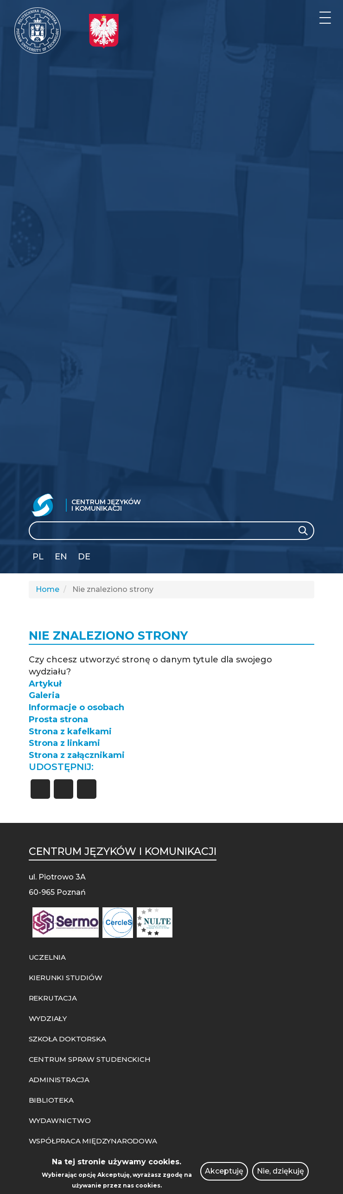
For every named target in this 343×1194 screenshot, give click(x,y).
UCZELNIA (47, 957)
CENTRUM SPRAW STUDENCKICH (90, 1059)
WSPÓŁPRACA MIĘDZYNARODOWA (93, 1140)
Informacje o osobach (76, 707)
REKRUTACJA (53, 998)
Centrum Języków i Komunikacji (106, 505)
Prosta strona (58, 719)
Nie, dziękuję (280, 1171)
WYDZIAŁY (48, 1018)
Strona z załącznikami (77, 755)
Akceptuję (224, 1171)
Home (47, 589)
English (62, 558)
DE (84, 557)
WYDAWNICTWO (60, 1120)
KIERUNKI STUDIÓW (65, 977)
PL (38, 557)
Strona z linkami (64, 743)
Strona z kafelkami (70, 731)
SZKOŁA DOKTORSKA (67, 1038)
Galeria (44, 695)
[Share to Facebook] (40, 789)
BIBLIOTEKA (51, 1100)
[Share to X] (63, 789)
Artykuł (45, 684)
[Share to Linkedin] (86, 789)
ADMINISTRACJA (59, 1079)
